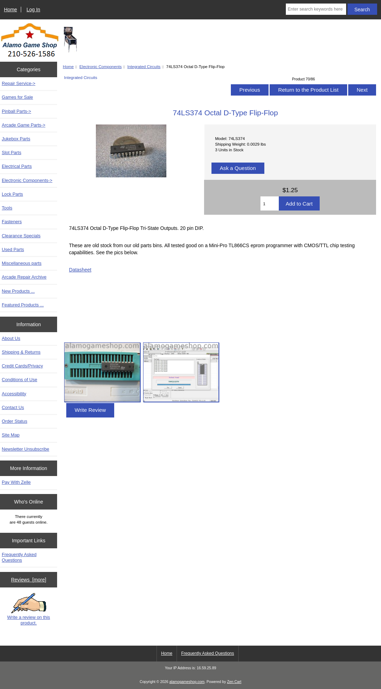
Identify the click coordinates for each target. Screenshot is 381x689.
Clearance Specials (21, 235)
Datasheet (80, 270)
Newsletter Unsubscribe (25, 449)
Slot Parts (11, 152)
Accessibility (14, 393)
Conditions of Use (19, 379)
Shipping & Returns (21, 352)
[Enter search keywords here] (316, 9)
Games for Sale (17, 97)
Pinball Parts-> (16, 111)
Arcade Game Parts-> (23, 125)
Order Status (14, 421)
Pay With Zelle (16, 482)
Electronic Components (100, 66)
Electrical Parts (17, 166)
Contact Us (13, 407)
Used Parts (13, 249)
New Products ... (18, 291)
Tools (7, 208)
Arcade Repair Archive (24, 277)
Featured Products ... (23, 304)
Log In (33, 9)
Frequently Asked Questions (19, 557)
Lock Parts (12, 194)
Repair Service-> (18, 83)
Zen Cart (234, 682)
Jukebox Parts (16, 138)
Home (10, 9)
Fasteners (12, 221)
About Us (11, 338)
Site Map (10, 435)
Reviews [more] (28, 580)
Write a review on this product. (28, 609)
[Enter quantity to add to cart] (269, 203)
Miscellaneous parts (22, 263)
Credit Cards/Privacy (22, 365)
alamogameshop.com (187, 682)
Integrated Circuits (143, 66)
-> (27, 180)
